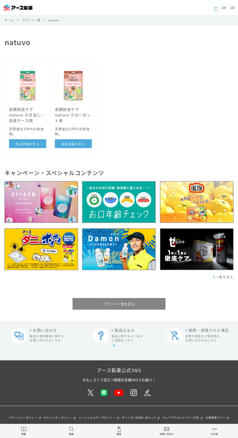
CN (232, 7)
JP (216, 7)
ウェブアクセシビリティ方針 (180, 418)
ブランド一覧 (31, 20)
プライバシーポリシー (23, 418)
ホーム (9, 20)
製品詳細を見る (27, 144)
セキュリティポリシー (58, 418)
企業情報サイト (215, 418)
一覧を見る (224, 277)
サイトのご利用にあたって (139, 418)
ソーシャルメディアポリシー (97, 418)
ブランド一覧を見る (119, 304)
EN (224, 7)
